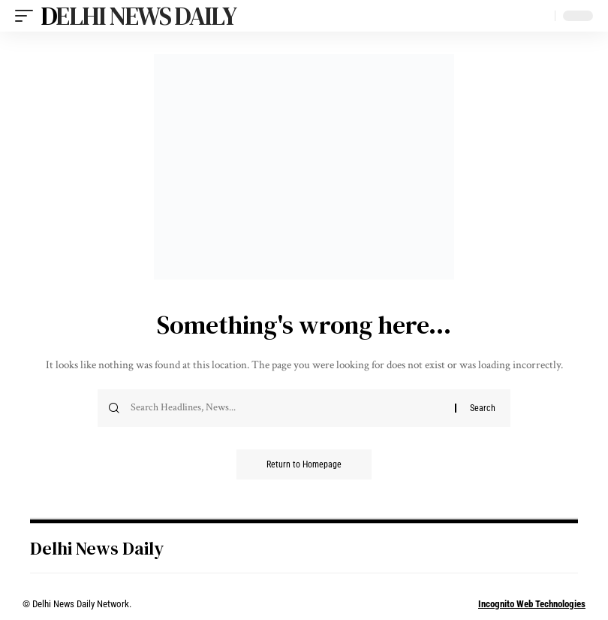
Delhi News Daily (138, 16)
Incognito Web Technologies (531, 603)
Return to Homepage (304, 464)
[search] (539, 15)
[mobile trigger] (28, 16)
